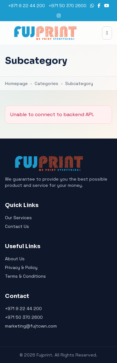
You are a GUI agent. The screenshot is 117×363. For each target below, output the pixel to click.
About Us (15, 259)
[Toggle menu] (107, 33)
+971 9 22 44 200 (26, 5)
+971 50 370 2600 (67, 5)
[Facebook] (99, 5)
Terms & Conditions (25, 276)
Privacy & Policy (21, 267)
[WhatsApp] (92, 5)
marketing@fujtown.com (31, 326)
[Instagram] (59, 15)
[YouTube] (106, 5)
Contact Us (17, 226)
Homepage (16, 83)
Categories (46, 83)
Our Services (18, 217)
